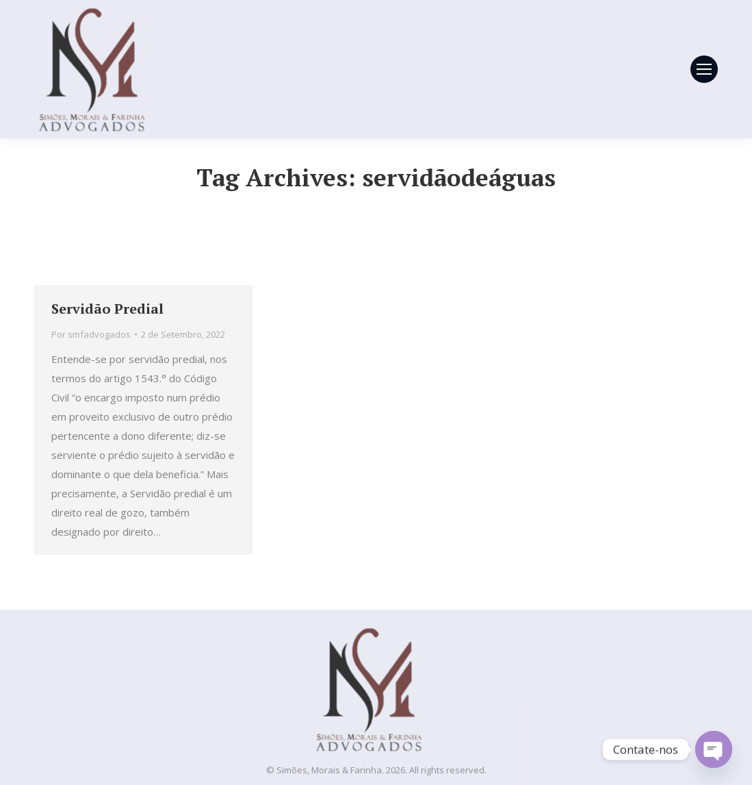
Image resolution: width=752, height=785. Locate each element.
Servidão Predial (107, 308)
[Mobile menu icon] (704, 69)
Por (91, 334)
